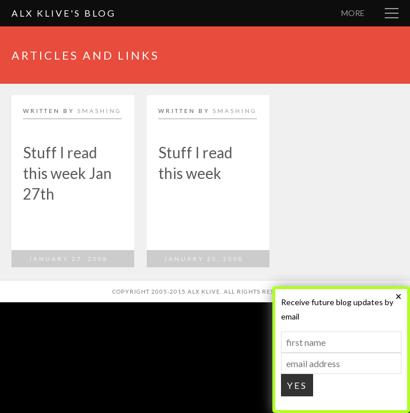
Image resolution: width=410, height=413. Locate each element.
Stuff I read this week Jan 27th (67, 173)
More (353, 13)
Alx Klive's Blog (63, 12)
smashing (99, 110)
